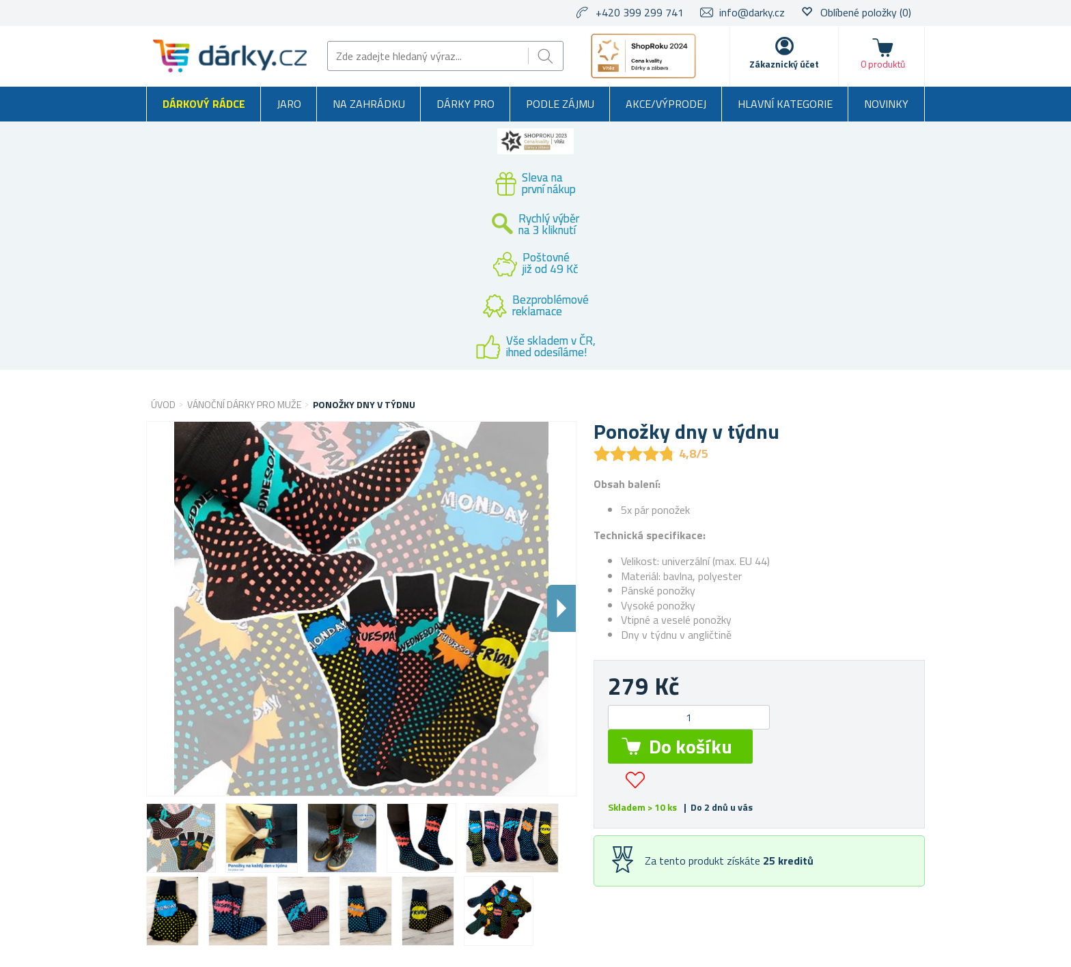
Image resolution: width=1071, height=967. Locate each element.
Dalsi (561, 608)
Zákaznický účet (784, 64)
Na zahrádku (369, 104)
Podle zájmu (560, 104)
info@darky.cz (752, 12)
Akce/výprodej (666, 104)
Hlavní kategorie (785, 104)
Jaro (289, 104)
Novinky (886, 104)
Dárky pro (465, 104)
